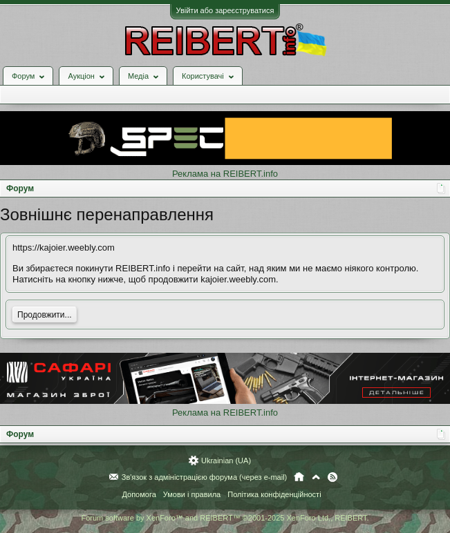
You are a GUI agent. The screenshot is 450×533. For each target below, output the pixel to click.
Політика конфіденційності (274, 494)
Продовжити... (44, 315)
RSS (332, 477)
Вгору (316, 477)
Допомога (139, 494)
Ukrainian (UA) (226, 460)
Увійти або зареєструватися (225, 10)
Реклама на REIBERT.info (225, 173)
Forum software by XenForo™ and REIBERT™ (224, 518)
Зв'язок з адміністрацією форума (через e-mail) (205, 477)
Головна (299, 477)
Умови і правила (192, 494)
